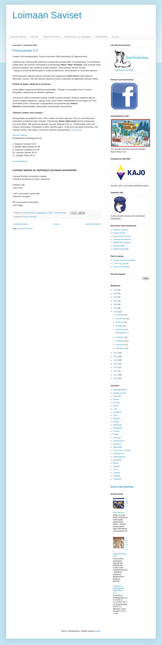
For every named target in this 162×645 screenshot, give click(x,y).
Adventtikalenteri (120, 390)
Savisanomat (118, 441)
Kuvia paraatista (19, 161)
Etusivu (115, 36)
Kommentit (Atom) (25, 229)
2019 (116, 308)
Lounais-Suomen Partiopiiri (124, 260)
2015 (116, 360)
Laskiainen (117, 412)
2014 (116, 364)
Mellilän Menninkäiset (122, 242)
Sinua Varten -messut (122, 450)
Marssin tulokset (19, 135)
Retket (115, 434)
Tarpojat (116, 466)
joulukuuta (120, 315)
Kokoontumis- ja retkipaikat (77, 36)
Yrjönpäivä (33, 217)
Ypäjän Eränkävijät (120, 249)
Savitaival (117, 444)
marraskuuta (121, 319)
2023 (116, 293)
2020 (116, 304)
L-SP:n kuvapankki (121, 264)
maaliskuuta (121, 341)
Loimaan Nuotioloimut (122, 239)
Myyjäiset (117, 418)
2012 (116, 371)
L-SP (115, 409)
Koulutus (116, 403)
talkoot (115, 463)
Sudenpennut (118, 453)
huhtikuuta (120, 337)
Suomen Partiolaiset (121, 267)
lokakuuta (120, 322)
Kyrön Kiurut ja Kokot (122, 236)
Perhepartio (118, 428)
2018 (116, 312)
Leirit (115, 415)
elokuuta (119, 326)
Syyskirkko (117, 460)
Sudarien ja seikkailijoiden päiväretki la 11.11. (118, 589)
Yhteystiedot (101, 36)
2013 (116, 367)
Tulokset (116, 473)
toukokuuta (120, 329)
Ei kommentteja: (60, 213)
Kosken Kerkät (119, 233)
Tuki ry (116, 469)
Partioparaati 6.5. (25, 50)
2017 (116, 353)
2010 (116, 378)
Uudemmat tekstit (20, 224)
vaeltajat (116, 476)
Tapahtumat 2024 (51, 36)
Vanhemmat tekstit (92, 224)
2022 (116, 297)
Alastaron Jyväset (120, 230)
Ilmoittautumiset (119, 393)
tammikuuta (121, 348)
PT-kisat (116, 431)
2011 (116, 375)
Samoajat (117, 438)
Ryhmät (34, 36)
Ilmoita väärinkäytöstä (122, 487)
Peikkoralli (117, 425)
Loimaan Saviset (47, 15)
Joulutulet (117, 396)
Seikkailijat (117, 447)
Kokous (116, 399)
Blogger (97, 631)
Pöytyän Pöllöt (119, 246)
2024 (116, 290)
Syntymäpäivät (119, 457)
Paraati (25, 217)
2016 (116, 356)
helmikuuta (120, 345)
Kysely (115, 406)
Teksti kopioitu (76, 130)
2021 (116, 301)
